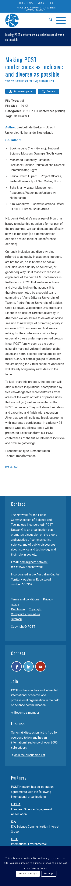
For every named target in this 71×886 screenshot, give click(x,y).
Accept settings (28, 873)
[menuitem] (26, 3)
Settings (49, 873)
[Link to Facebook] (16, 666)
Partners (19, 777)
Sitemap (16, 619)
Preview (48, 91)
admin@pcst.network (34, 562)
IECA (14, 839)
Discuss (18, 723)
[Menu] (59, 20)
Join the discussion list (29, 755)
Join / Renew (26, 2)
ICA (13, 821)
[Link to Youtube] (40, 666)
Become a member (26, 712)
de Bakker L (44, 81)
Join (14, 681)
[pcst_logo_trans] (29, 20)
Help (51, 2)
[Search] (48, 20)
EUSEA (15, 804)
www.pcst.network (31, 567)
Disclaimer (18, 609)
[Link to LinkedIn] (28, 666)
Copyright (35, 609)
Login (41, 2)
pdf (52, 81)
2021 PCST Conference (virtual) (21, 81)
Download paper (21, 91)
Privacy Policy (39, 868)
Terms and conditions (25, 599)
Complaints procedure (25, 614)
